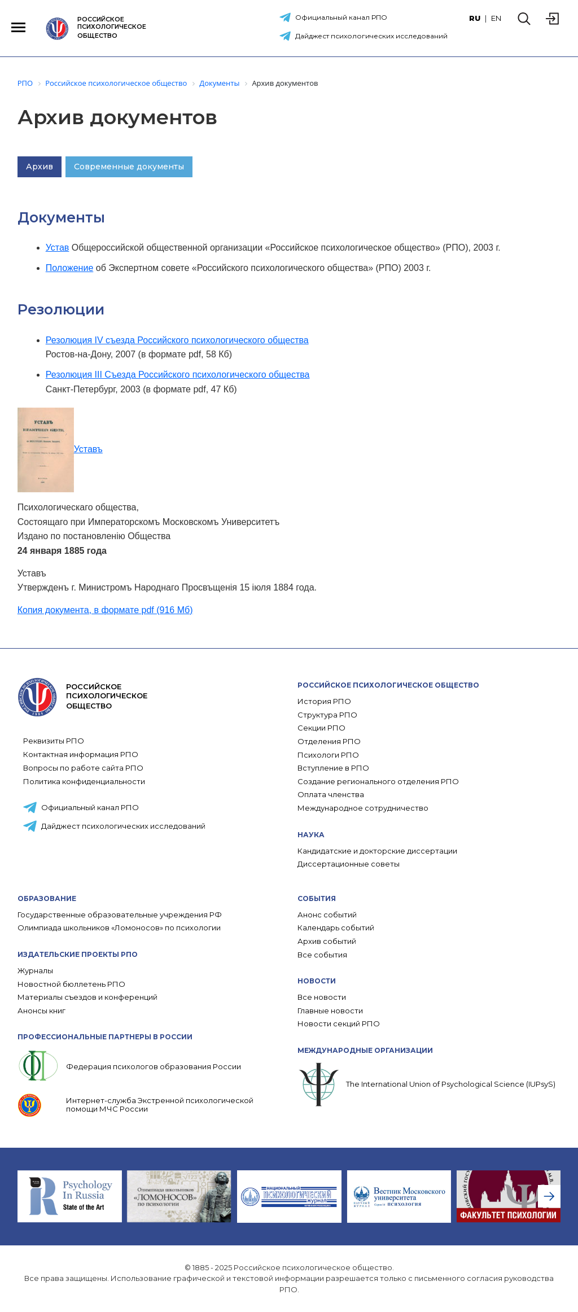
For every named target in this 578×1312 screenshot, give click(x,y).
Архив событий (326, 941)
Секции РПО (321, 728)
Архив (39, 166)
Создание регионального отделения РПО (378, 781)
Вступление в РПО (333, 768)
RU (474, 18)
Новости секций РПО (338, 1024)
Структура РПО (327, 715)
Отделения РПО (329, 741)
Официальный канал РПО (341, 17)
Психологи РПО (328, 755)
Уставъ (60, 449)
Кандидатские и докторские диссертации (377, 851)
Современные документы (129, 166)
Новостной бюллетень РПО (71, 984)
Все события (322, 955)
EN (496, 18)
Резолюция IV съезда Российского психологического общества (177, 340)
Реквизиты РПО (53, 740)
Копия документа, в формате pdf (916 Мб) (105, 610)
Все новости (321, 997)
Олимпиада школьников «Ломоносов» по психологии (119, 928)
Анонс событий (327, 915)
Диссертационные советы (348, 864)
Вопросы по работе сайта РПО (83, 767)
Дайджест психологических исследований (371, 36)
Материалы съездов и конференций (87, 997)
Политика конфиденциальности (84, 781)
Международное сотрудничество (362, 808)
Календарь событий (335, 928)
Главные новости (330, 1011)
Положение (70, 268)
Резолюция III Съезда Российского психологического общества (178, 374)
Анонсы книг (41, 1011)
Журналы (35, 970)
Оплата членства (330, 794)
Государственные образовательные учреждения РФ (119, 915)
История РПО (324, 701)
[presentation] (549, 1196)
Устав (57, 247)
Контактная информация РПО (80, 754)
